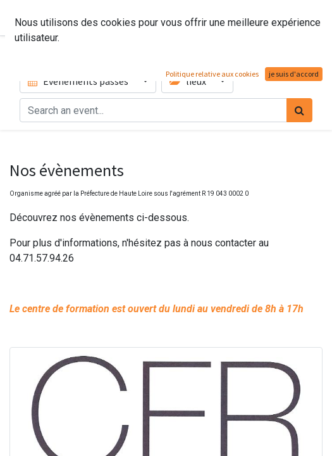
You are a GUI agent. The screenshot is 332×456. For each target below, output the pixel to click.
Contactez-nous (278, 17)
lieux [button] (188, 81)
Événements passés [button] (79, 81)
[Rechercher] (299, 110)
